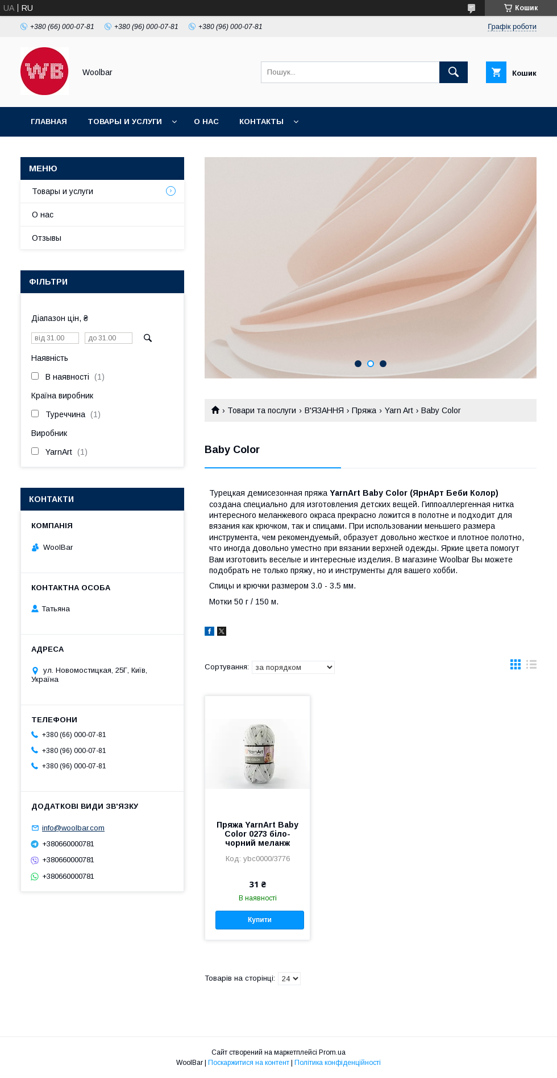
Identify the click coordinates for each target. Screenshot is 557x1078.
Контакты (261, 121)
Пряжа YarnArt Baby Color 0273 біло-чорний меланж (257, 833)
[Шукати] (453, 72)
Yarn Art (399, 410)
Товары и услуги (125, 121)
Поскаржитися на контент (248, 1063)
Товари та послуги (261, 410)
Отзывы (46, 237)
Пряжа (364, 410)
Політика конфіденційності (337, 1063)
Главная (49, 121)
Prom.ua (332, 1052)
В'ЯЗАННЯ (324, 410)
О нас (206, 121)
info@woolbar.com (73, 828)
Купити (260, 920)
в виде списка (531, 667)
